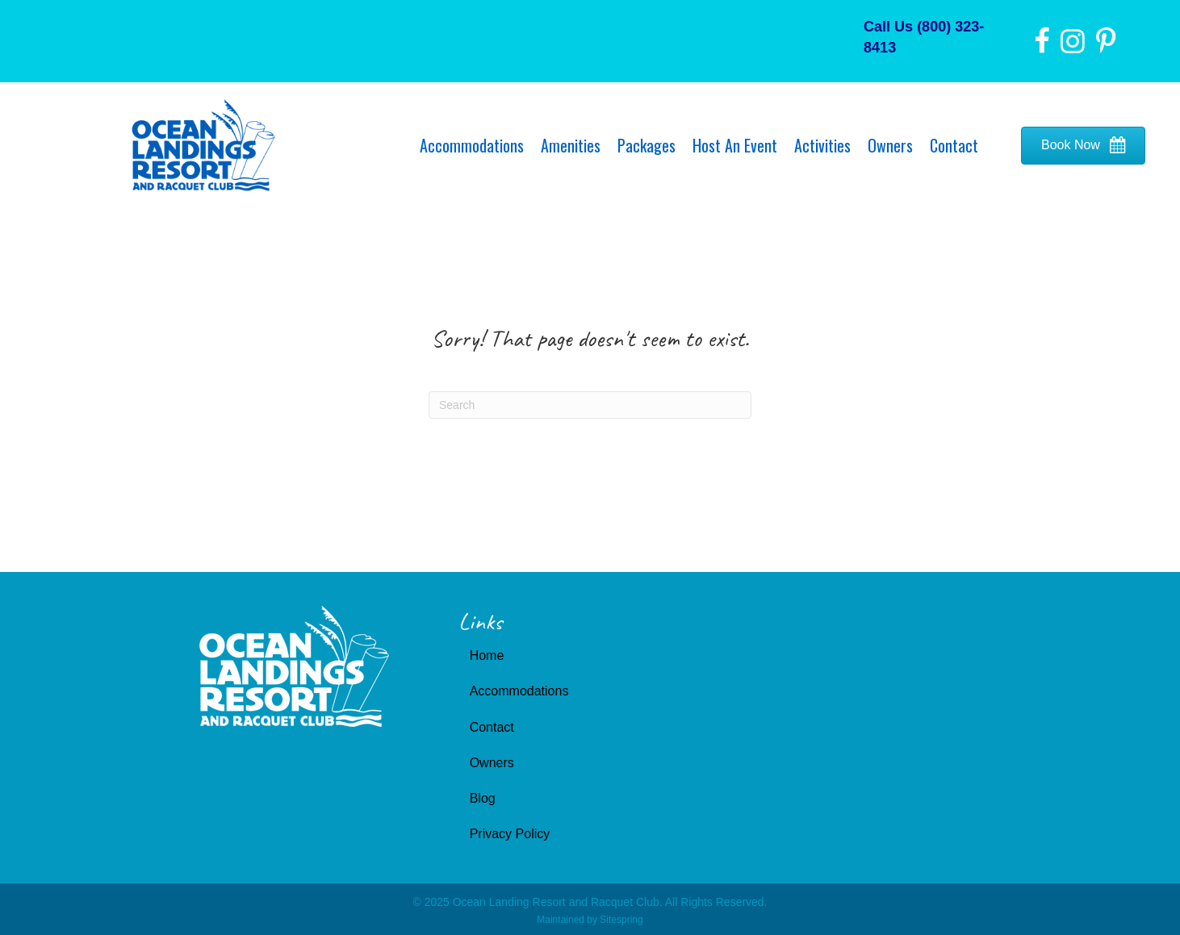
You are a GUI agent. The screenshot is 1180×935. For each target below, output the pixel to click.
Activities (822, 145)
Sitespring (621, 919)
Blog (483, 798)
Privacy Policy (510, 834)
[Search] (590, 405)
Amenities (570, 145)
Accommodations (472, 145)
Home (487, 655)
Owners (890, 145)
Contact (954, 145)
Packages (646, 145)
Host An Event (735, 145)
